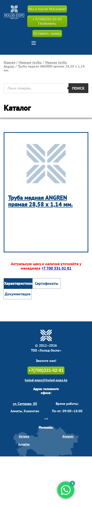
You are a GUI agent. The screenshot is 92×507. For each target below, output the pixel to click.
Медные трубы (30, 62)
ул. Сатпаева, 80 (25, 403)
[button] (34, 43)
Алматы (24, 444)
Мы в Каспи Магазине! (47, 9)
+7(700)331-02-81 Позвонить (47, 21)
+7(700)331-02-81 (46, 370)
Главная (9, 62)
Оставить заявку (47, 33)
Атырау (68, 436)
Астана (24, 436)
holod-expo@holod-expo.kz (46, 380)
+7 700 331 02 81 (56, 268)
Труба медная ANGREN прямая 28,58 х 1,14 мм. (40, 201)
